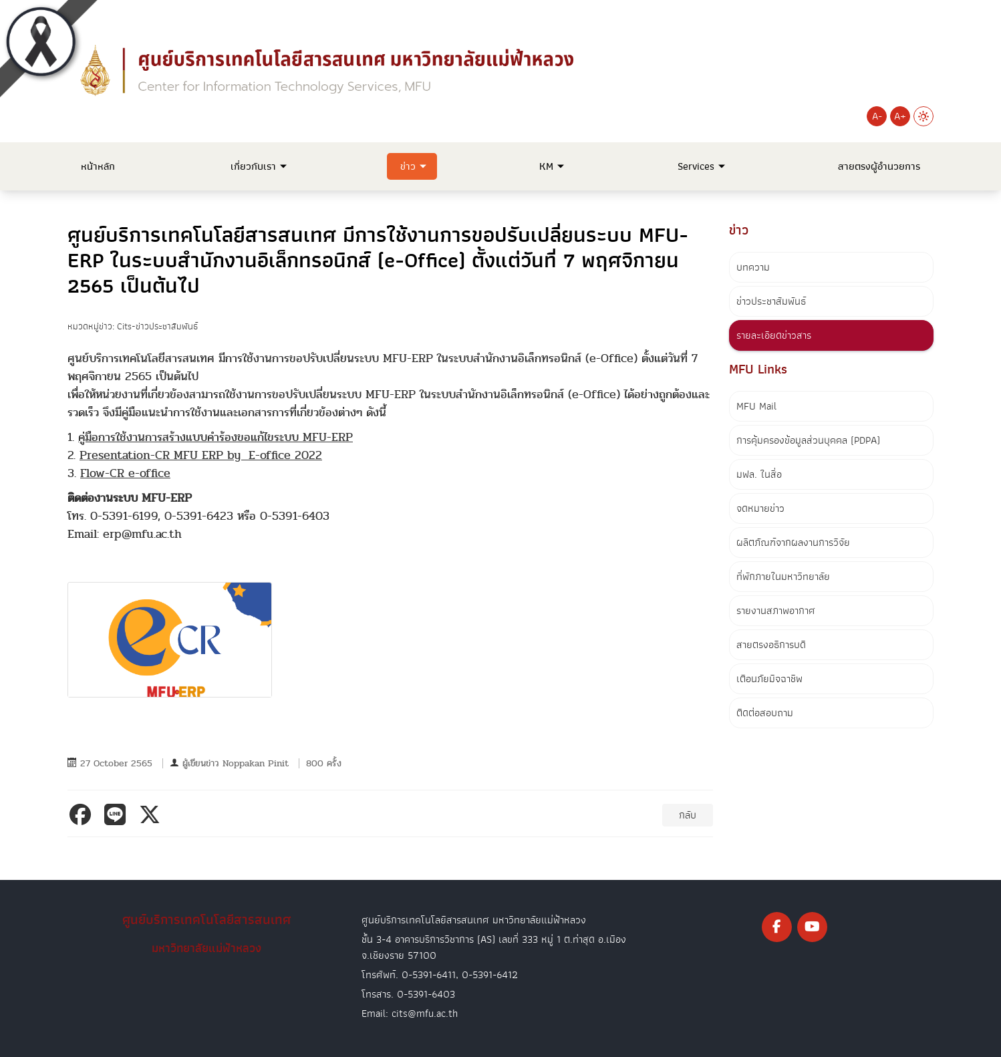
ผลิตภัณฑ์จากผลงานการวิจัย (793, 543)
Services (696, 166)
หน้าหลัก (98, 166)
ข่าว (408, 166)
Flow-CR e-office (125, 473)
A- (877, 116)
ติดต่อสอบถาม (764, 713)
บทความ (753, 267)
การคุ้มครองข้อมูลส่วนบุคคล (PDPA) (808, 440)
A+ (900, 116)
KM (546, 166)
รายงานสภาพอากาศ (775, 611)
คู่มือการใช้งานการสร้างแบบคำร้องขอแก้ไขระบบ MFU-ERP (215, 437)
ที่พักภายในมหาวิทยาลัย (783, 577)
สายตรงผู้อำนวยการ (879, 166)
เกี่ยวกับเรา (253, 166)
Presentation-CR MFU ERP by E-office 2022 (201, 455)
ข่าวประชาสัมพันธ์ (771, 301)
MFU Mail (756, 406)
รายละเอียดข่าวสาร (773, 335)
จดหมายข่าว (760, 508)
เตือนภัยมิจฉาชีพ (769, 679)
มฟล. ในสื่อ (759, 474)
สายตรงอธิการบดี (771, 645)
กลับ (687, 815)
